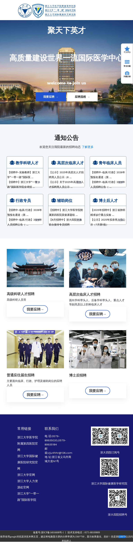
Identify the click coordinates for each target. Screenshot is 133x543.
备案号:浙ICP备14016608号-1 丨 (50, 532)
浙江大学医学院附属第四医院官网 (27, 444)
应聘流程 (82, 97)
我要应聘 (50, 97)
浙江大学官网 (26, 475)
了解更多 (88, 147)
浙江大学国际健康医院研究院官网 (27, 462)
